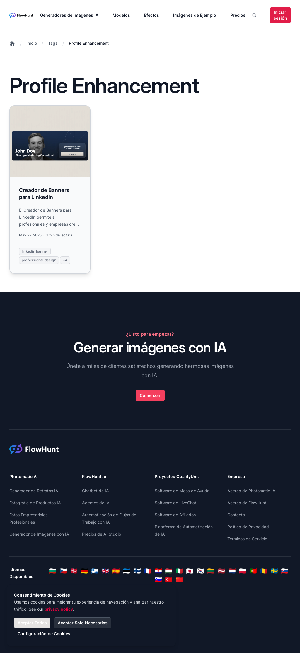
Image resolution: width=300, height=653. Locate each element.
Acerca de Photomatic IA (251, 490)
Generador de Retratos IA (33, 490)
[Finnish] (137, 571)
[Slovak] (284, 571)
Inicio (31, 43)
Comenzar (150, 395)
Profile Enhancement (89, 43)
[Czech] (63, 571)
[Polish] (242, 571)
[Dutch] (232, 571)
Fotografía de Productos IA (35, 502)
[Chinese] (179, 579)
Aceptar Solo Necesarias (83, 622)
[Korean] (200, 571)
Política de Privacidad (248, 526)
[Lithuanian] (210, 571)
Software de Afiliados (175, 514)
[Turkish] (168, 579)
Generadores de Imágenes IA (69, 15)
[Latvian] (221, 571)
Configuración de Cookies (44, 633)
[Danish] (73, 571)
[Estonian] (126, 571)
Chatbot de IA (95, 490)
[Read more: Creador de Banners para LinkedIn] (50, 189)
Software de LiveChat (175, 502)
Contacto (236, 514)
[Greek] (94, 571)
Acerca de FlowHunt (246, 502)
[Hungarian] (168, 571)
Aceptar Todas (32, 622)
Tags (53, 43)
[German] (84, 571)
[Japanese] (189, 571)
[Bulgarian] (52, 571)
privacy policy (59, 608)
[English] (105, 571)
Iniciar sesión (280, 15)
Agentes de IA (96, 502)
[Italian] (179, 571)
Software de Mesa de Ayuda (182, 490)
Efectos (151, 15)
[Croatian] (158, 571)
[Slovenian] (158, 579)
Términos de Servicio (247, 538)
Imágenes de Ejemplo (194, 15)
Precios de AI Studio (101, 534)
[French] (147, 571)
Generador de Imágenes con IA (39, 534)
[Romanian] (263, 571)
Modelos (121, 15)
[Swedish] (274, 571)
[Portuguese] (253, 571)
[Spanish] (116, 571)
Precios (238, 15)
